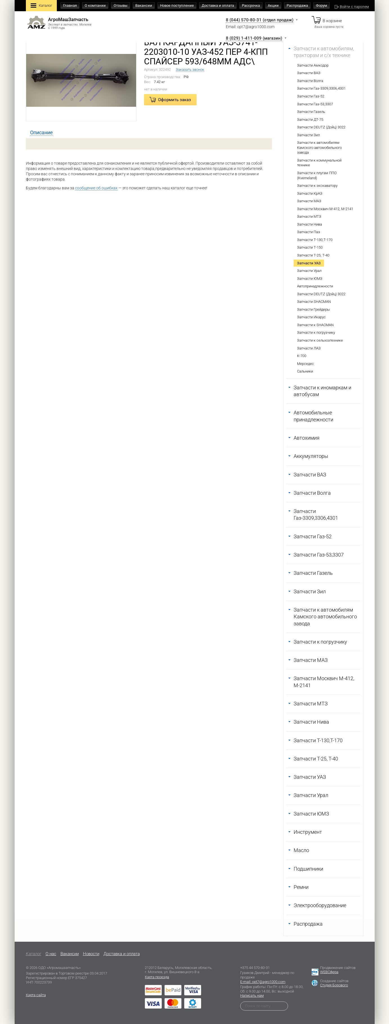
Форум (321, 5)
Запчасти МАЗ (309, 201)
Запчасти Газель (311, 112)
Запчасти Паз (308, 232)
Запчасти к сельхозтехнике (320, 340)
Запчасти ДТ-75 (310, 119)
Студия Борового (334, 985)
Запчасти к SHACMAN (315, 325)
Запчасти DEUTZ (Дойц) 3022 (321, 127)
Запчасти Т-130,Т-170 (314, 240)
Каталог (41, 6)
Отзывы (120, 5)
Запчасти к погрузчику (316, 332)
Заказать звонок (190, 69)
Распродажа (297, 5)
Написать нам (252, 995)
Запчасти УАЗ (309, 263)
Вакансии (143, 5)
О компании (95, 5)
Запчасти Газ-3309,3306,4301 (321, 88)
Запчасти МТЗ (309, 216)
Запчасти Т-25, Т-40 (313, 255)
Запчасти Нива (309, 224)
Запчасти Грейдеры (313, 309)
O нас (51, 953)
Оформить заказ (174, 99)
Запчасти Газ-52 (310, 96)
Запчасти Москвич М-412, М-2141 (325, 209)
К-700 (301, 356)
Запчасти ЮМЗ (309, 278)
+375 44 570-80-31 (255, 968)
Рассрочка (251, 5)
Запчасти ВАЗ (308, 73)
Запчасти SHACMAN (314, 301)
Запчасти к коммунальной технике (319, 162)
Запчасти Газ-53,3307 (315, 104)
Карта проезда (157, 977)
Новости (91, 953)
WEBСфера (329, 972)
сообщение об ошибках (96, 188)
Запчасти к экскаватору (317, 185)
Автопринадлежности (315, 286)
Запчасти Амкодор (313, 65)
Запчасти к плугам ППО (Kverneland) (317, 175)
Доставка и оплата (218, 5)
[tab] (41, 132)
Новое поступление (177, 5)
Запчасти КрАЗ (309, 193)
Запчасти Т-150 (310, 247)
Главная (70, 5)
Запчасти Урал (309, 271)
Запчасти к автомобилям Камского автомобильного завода (319, 147)
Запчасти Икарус (311, 317)
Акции (273, 5)
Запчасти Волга (310, 81)
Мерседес (305, 364)
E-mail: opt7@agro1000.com (262, 982)
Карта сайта (36, 995)
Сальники (305, 371)
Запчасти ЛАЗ (309, 348)
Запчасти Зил (308, 135)
